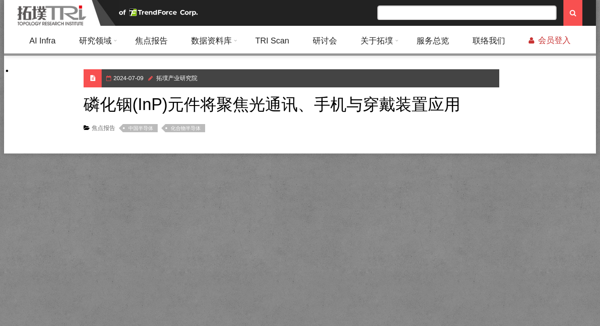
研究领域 (95, 40)
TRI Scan (272, 40)
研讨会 (325, 40)
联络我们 (489, 40)
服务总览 (433, 40)
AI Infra (42, 40)
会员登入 (550, 40)
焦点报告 (151, 40)
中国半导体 (140, 128)
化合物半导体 (186, 128)
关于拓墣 (377, 40)
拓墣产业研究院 (176, 78)
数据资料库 (211, 40)
